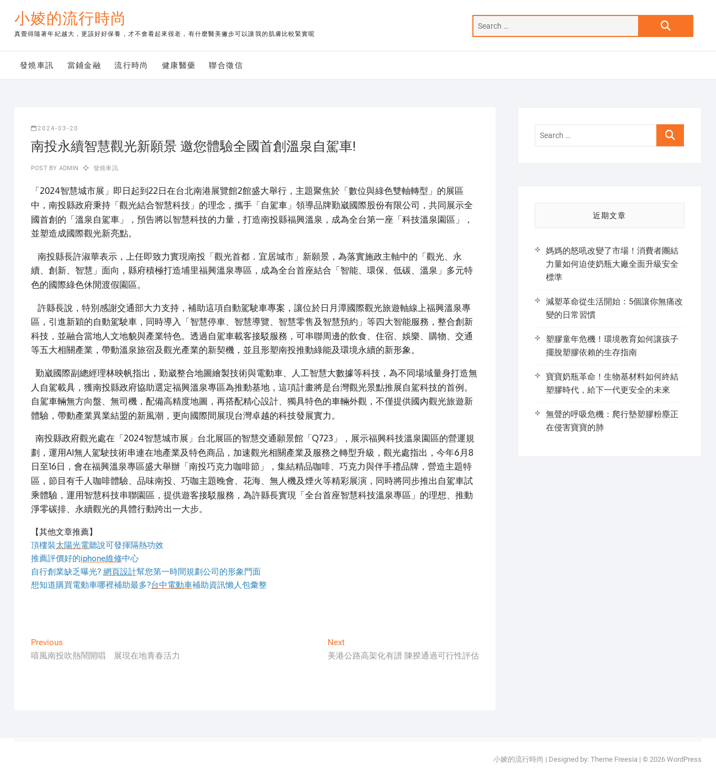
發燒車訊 (37, 65)
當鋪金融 (84, 65)
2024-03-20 (54, 128)
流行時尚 (131, 65)
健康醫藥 (179, 65)
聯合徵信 (226, 65)
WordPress (684, 759)
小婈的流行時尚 (70, 18)
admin (67, 168)
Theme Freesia (614, 759)
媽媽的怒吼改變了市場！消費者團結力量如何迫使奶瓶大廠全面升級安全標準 (612, 264)
